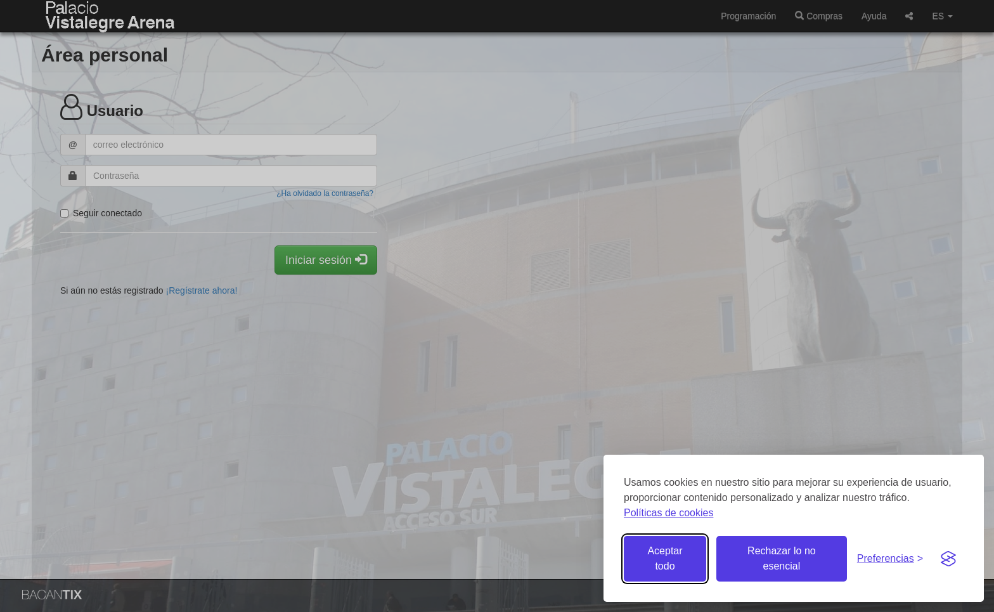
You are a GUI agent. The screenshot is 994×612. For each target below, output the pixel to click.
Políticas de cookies (668, 512)
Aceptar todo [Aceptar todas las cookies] (664, 558)
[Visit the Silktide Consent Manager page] (948, 559)
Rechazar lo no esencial (781, 558)
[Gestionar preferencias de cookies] (890, 559)
